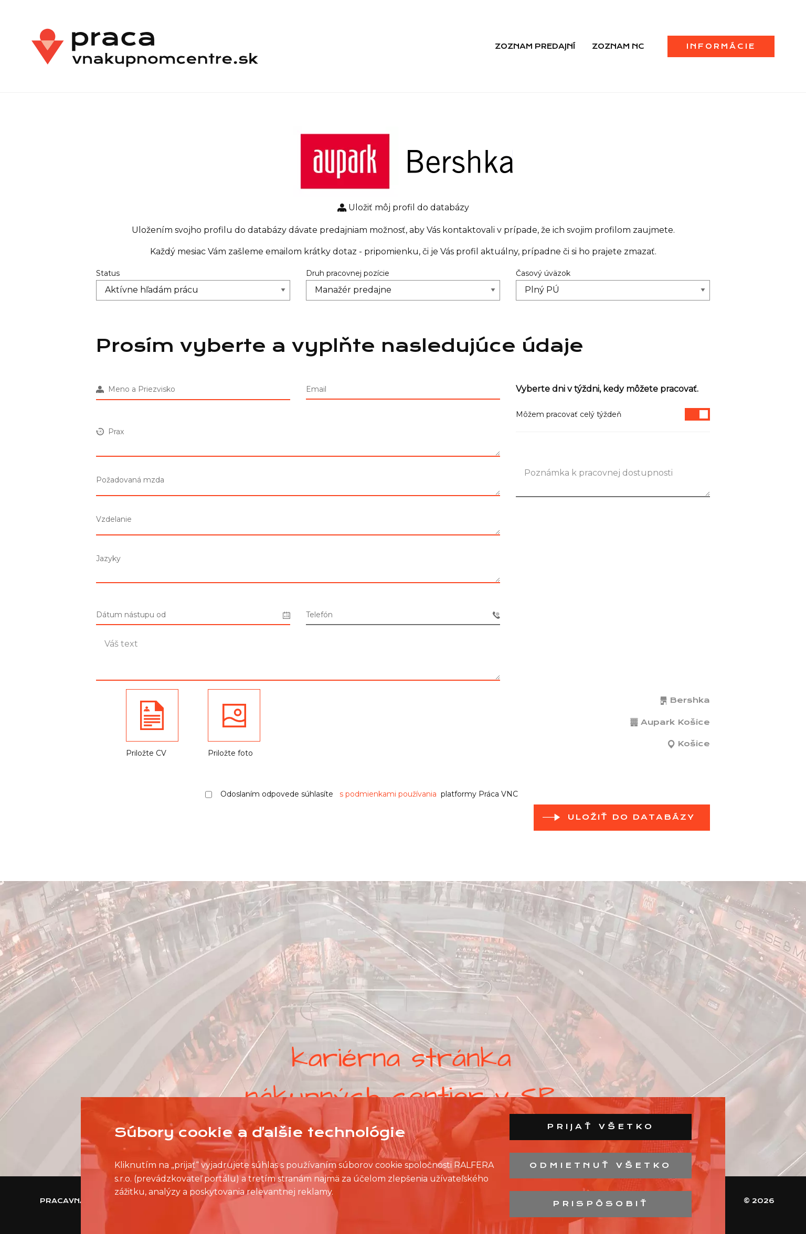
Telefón (403, 614)
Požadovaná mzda (130, 480)
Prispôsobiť (601, 1203)
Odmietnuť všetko (600, 1165)
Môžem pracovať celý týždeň (613, 414)
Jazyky (108, 558)
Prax (110, 431)
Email (316, 389)
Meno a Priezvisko (135, 389)
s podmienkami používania (388, 794)
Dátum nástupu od (193, 614)
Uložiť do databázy (631, 817)
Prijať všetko (600, 1126)
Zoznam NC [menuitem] (618, 46)
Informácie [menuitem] (721, 46)
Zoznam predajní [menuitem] (535, 46)
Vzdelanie (114, 519)
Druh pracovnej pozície (347, 273)
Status (108, 273)
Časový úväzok (543, 273)
